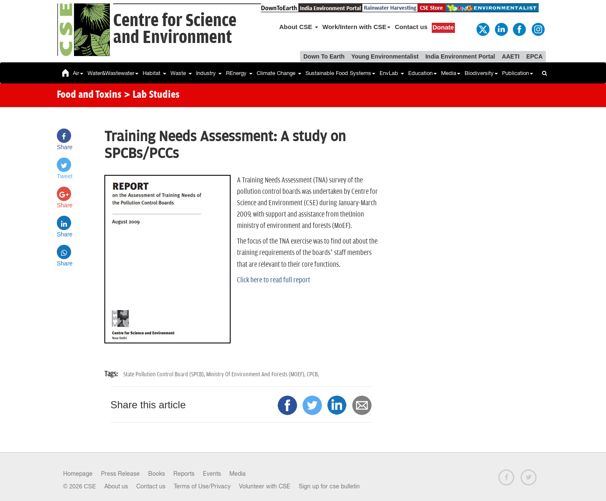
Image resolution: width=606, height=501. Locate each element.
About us (116, 486)
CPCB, (313, 374)
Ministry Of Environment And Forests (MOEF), (256, 374)
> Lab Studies (152, 95)
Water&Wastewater (113, 73)
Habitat (154, 73)
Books (156, 473)
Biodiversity (481, 73)
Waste (181, 73)
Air (78, 73)
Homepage (78, 473)
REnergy (239, 73)
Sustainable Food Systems (340, 73)
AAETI (510, 56)
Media (450, 73)
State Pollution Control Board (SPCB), (164, 374)
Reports (183, 473)
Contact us (411, 26)
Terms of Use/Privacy (202, 486)
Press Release (120, 473)
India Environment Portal (460, 56)
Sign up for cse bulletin (329, 486)
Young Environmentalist (385, 56)
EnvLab (392, 73)
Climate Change (279, 73)
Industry (209, 73)
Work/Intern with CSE (356, 26)
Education (422, 73)
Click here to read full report (273, 280)
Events (212, 473)
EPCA (534, 56)
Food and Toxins (89, 95)
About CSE (299, 26)
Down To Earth (324, 56)
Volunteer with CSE (264, 486)
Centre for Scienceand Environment (175, 29)
